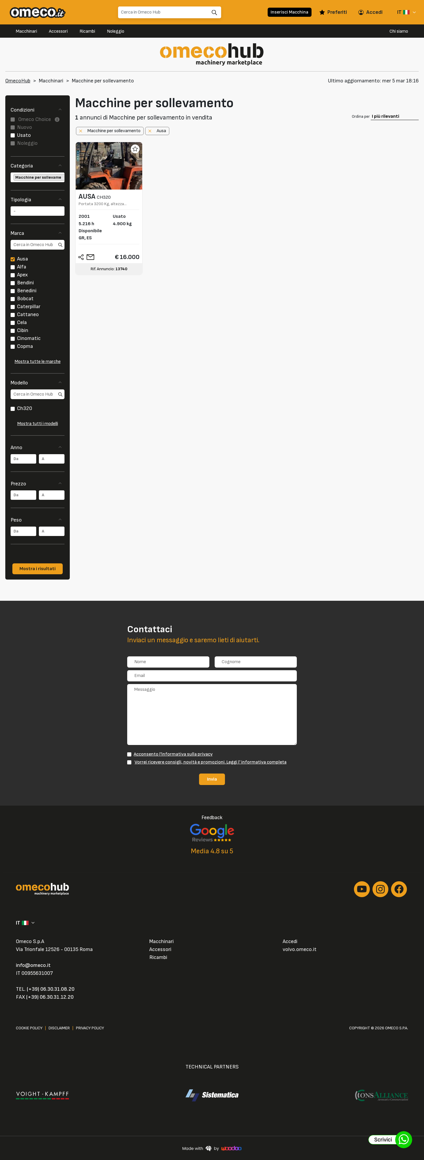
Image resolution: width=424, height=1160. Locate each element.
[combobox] (37, 177)
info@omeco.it (33, 965)
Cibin (22, 330)
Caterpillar (28, 306)
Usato (24, 135)
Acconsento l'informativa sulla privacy (173, 754)
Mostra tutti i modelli (37, 424)
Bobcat (25, 299)
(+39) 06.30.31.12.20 (50, 997)
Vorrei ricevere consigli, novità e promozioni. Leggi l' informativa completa (210, 762)
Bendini (25, 283)
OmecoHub (17, 81)
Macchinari (26, 31)
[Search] (169, 12)
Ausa (22, 259)
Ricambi (87, 31)
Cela (22, 322)
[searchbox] (12, 177)
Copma (25, 346)
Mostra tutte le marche (38, 361)
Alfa (21, 267)
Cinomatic (29, 338)
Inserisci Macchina (289, 12)
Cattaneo (28, 314)
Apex (22, 275)
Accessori (58, 31)
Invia (212, 779)
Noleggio (115, 31)
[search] (37, 245)
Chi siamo (399, 31)
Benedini (27, 291)
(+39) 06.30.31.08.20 (50, 989)
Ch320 (24, 408)
